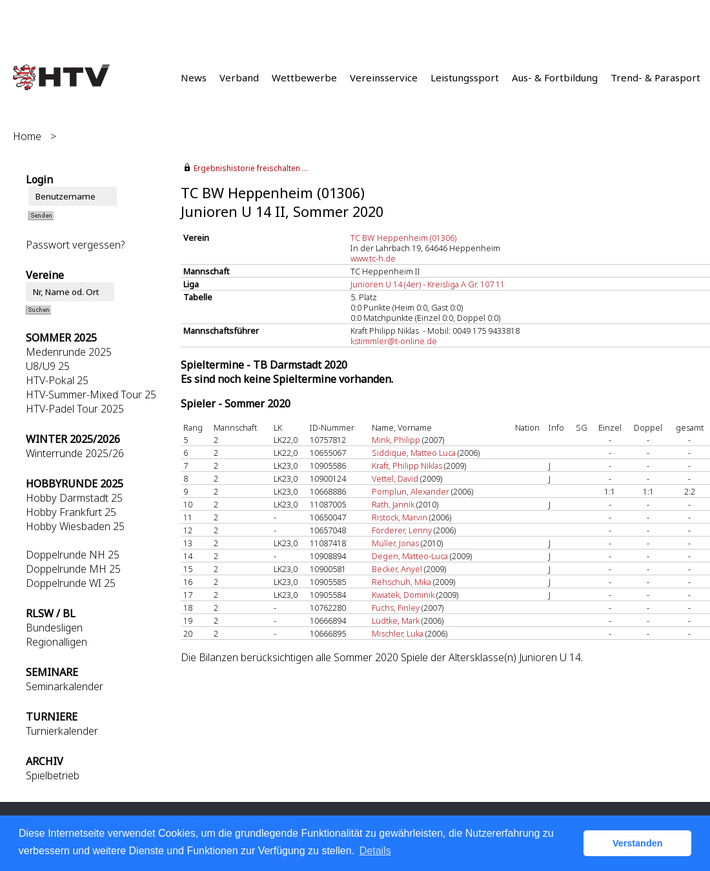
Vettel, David (395, 478)
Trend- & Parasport (655, 77)
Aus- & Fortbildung (555, 77)
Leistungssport (465, 77)
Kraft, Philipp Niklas (407, 465)
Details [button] (375, 850)
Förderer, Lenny (402, 530)
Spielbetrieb (52, 775)
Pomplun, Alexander (410, 491)
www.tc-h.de (373, 258)
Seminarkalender (64, 686)
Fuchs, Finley (396, 607)
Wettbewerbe (304, 77)
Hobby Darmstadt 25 (74, 498)
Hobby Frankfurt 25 (71, 512)
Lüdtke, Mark (396, 620)
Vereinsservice (384, 77)
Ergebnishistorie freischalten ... (251, 168)
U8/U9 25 (48, 366)
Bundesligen (54, 627)
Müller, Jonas (395, 543)
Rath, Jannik (393, 504)
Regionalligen (56, 642)
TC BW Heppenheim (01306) (403, 237)
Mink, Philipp (396, 440)
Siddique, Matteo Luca (414, 452)
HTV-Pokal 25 (57, 380)
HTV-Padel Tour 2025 (75, 409)
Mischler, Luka (397, 633)
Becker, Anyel (397, 569)
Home (27, 136)
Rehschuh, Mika (401, 582)
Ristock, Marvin (399, 517)
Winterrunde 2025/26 (75, 453)
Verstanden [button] (638, 843)
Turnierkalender (62, 731)
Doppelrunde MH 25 (73, 569)
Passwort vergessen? (75, 245)
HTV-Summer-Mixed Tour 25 (91, 394)
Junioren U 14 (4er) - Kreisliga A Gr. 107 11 (427, 284)
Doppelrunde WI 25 (71, 583)
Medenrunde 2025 (69, 352)
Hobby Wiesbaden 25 (75, 526)
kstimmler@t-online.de (393, 341)
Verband (239, 77)
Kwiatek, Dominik (403, 594)
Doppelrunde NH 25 (72, 555)
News (194, 77)
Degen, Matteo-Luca (410, 556)
